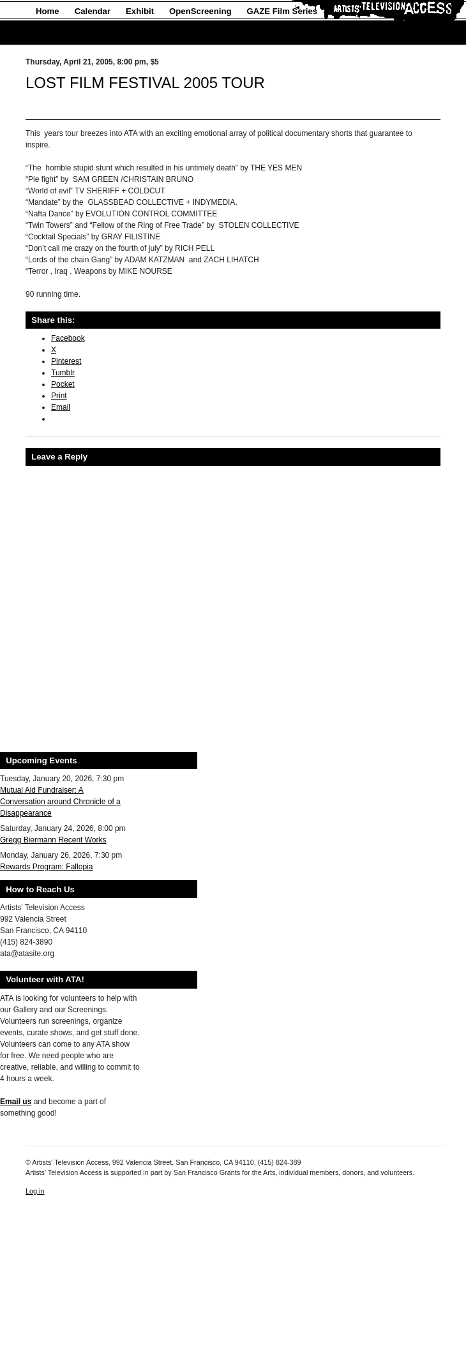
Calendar (92, 11)
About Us (54, 33)
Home (47, 11)
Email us (15, 1101)
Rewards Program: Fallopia (46, 866)
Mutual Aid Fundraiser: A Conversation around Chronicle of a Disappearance (60, 802)
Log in (35, 1191)
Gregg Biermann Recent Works (53, 839)
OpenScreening (200, 11)
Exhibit (140, 11)
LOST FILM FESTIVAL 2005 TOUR (145, 82)
